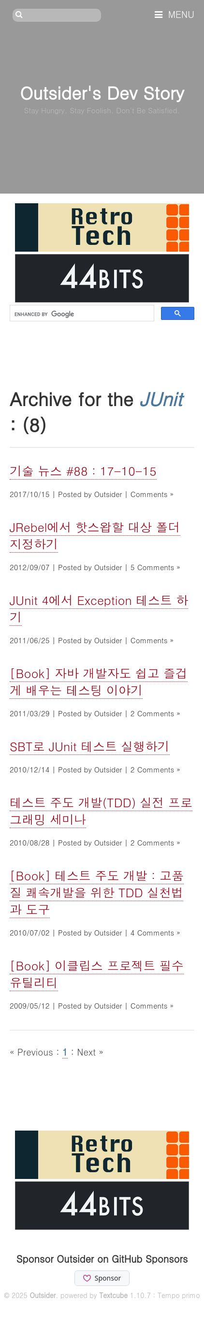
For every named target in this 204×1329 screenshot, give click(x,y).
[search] (81, 314)
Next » (90, 1051)
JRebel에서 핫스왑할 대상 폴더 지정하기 (95, 535)
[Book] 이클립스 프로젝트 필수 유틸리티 (97, 974)
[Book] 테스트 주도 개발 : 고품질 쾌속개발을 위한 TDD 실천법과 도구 (97, 892)
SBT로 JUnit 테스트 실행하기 (90, 746)
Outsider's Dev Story (102, 92)
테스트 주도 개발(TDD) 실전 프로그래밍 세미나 (101, 811)
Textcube (113, 1295)
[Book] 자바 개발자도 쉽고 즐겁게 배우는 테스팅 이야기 (99, 681)
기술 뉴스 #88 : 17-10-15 (83, 470)
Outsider (42, 1295)
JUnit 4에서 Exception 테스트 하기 (99, 608)
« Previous (33, 1051)
